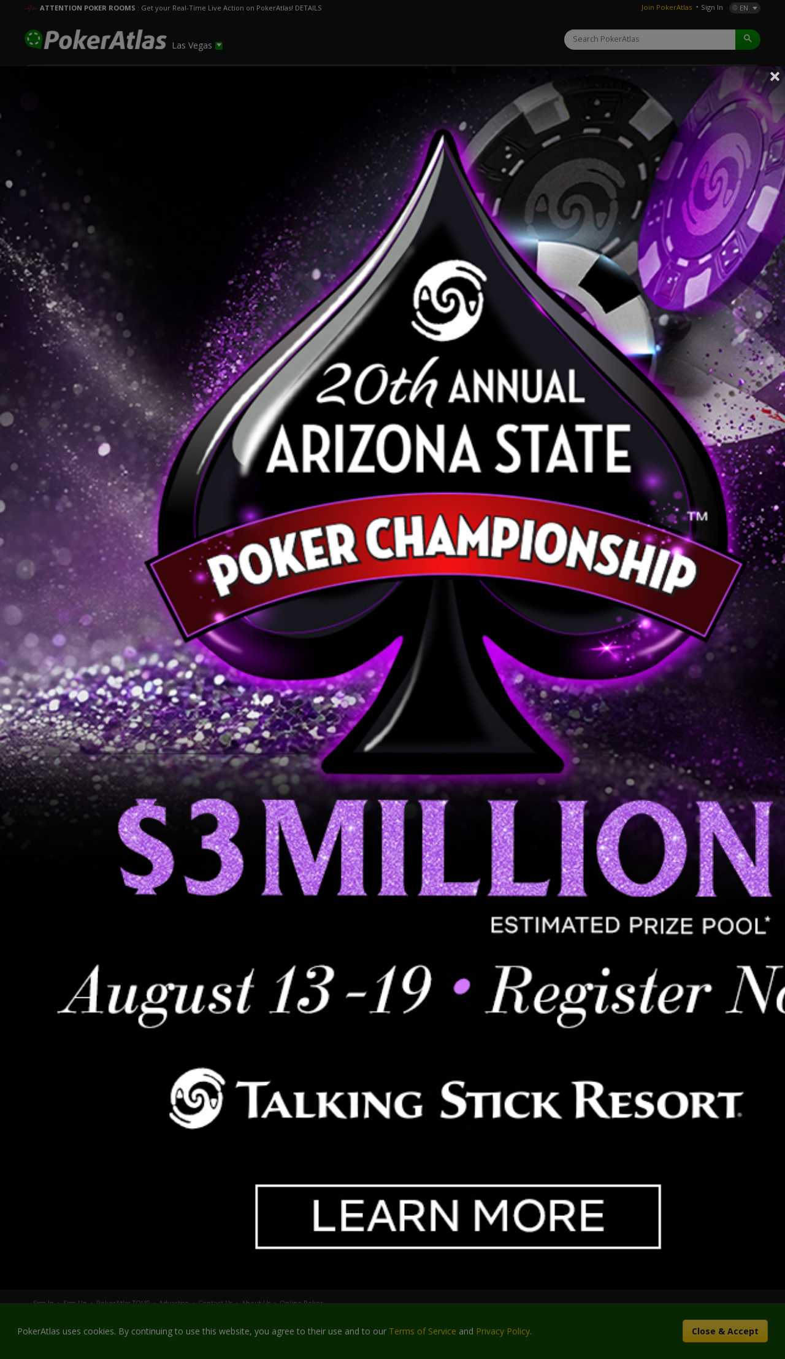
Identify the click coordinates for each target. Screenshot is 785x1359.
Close (775, 76)
